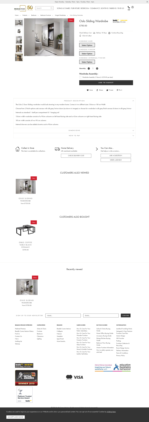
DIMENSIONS (74, 130)
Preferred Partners (20, 329)
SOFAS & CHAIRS (63, 8)
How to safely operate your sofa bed (104, 351)
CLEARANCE (95, 8)
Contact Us (18, 336)
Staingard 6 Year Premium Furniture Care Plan (124, 332)
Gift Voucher (120, 338)
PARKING (113, 8)
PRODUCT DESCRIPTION (74, 101)
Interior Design (120, 336)
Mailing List (18, 341)
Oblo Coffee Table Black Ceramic (25, 244)
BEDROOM (85, 8)
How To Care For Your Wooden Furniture (83, 334)
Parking (118, 341)
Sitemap (17, 344)
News (16, 339)
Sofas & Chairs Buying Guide (103, 330)
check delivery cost (76, 156)
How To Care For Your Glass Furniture (83, 343)
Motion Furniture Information (105, 347)
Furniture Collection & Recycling (122, 344)
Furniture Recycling (115, 33)
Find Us (17, 334)
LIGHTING (105, 8)
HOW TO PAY (74, 135)
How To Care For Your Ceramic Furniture (83, 339)
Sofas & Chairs (41, 329)
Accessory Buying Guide (103, 336)
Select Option (87, 45)
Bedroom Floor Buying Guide (103, 344)
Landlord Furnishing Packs (124, 329)
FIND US (120, 8)
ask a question (116, 155)
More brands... (61, 341)
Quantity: (82, 68)
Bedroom (39, 334)
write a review (116, 160)
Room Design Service (122, 348)
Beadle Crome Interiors (64, 329)
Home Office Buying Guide (104, 333)
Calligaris (60, 331)
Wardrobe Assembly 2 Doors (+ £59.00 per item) (97, 77)
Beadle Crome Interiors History (24, 331)
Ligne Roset (60, 339)
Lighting (39, 339)
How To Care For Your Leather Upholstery (83, 353)
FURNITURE (75, 8)
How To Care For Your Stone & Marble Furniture (84, 348)
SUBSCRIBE (125, 315)
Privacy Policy (120, 355)
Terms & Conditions (122, 353)
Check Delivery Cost (85, 33)
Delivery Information (122, 350)
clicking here (111, 412)
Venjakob (60, 336)
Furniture (39, 331)
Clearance (40, 336)
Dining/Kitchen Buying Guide (103, 339)
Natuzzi (59, 334)
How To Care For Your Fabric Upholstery (83, 330)
